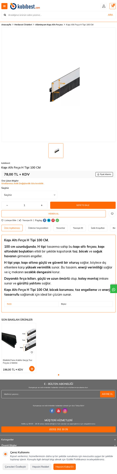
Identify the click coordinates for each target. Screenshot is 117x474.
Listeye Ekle (8, 220)
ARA (110, 14)
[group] (58, 85)
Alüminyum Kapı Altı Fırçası (49, 24)
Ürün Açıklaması (12, 228)
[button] (58, 374)
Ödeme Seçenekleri (38, 228)
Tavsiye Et (25, 220)
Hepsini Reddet (40, 466)
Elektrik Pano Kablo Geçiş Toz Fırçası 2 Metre (17, 361)
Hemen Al (53, 213)
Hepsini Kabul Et (65, 466)
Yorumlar (60, 228)
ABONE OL (107, 394)
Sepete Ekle (82, 205)
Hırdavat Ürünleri (23, 24)
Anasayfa (6, 24)
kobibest (5, 163)
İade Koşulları (98, 228)
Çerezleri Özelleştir (15, 466)
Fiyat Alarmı (104, 174)
